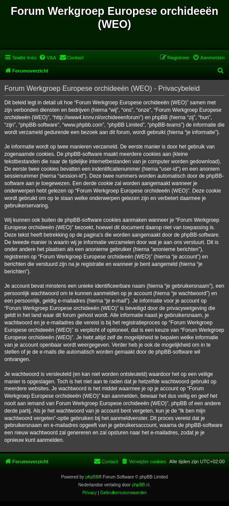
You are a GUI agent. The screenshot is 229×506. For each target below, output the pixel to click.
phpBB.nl (141, 484)
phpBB (92, 477)
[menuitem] (47, 57)
